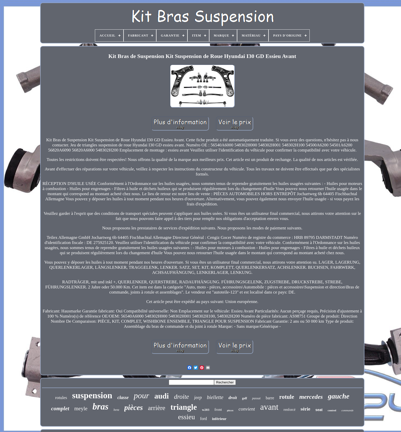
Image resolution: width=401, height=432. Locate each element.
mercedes (311, 396)
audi (161, 396)
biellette (215, 397)
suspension (92, 395)
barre (270, 398)
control (332, 410)
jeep (198, 397)
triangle (183, 407)
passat (256, 398)
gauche (338, 396)
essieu (186, 417)
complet (60, 408)
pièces (133, 407)
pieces (230, 410)
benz (116, 410)
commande (347, 410)
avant (269, 407)
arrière (156, 408)
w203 (205, 410)
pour (141, 395)
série (305, 409)
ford (203, 418)
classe (123, 397)
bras (100, 407)
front (218, 409)
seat (318, 410)
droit (232, 397)
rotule (286, 397)
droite (181, 396)
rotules (61, 397)
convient (247, 409)
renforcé (290, 410)
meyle (80, 408)
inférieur (219, 419)
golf (244, 398)
